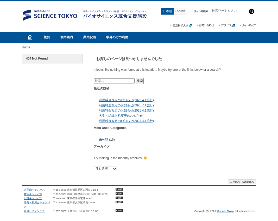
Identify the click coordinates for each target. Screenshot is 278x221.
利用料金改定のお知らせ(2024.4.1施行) (126, 121)
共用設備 (89, 37)
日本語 (167, 11)
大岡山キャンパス (34, 189)
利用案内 (66, 37)
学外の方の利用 (117, 37)
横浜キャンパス (33, 194)
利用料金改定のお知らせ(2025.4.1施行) (126, 110)
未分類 (103, 139)
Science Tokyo (225, 211)
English (180, 11)
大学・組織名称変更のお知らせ (121, 116)
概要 (47, 37)
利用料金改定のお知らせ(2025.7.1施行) (126, 105)
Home (26, 47)
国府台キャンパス (34, 211)
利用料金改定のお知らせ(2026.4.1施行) (126, 100)
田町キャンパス (33, 198)
